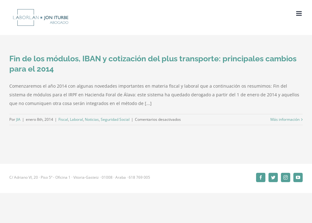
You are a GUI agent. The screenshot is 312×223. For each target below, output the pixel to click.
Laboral (76, 119)
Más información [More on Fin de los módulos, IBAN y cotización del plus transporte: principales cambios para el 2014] (285, 119)
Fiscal (63, 119)
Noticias (92, 119)
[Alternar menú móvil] (299, 13)
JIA (18, 119)
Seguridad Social (115, 119)
